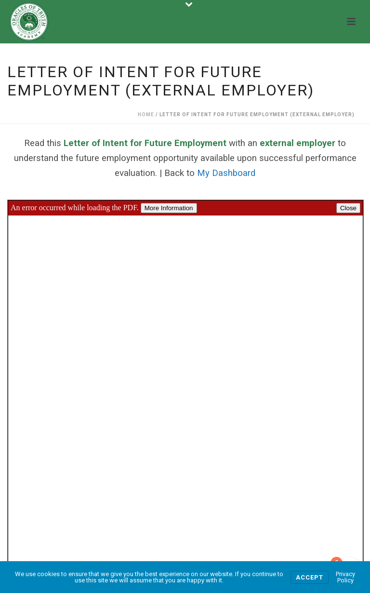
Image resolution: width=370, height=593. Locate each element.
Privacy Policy (345, 577)
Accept (309, 577)
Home (146, 114)
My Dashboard (226, 173)
